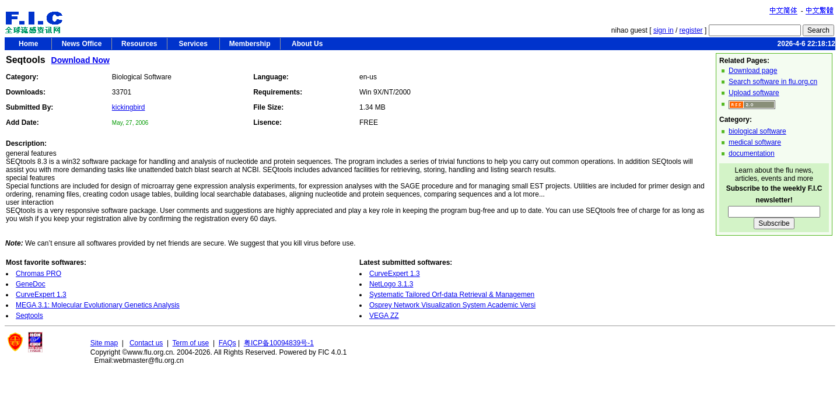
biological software (757, 131)
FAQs (227, 343)
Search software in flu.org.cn (773, 82)
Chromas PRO (38, 274)
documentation (752, 153)
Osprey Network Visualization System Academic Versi (452, 305)
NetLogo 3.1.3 (391, 284)
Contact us (146, 343)
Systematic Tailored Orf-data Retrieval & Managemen (451, 294)
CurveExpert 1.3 (41, 294)
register (691, 30)
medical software (755, 142)
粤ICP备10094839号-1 (279, 343)
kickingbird (128, 107)
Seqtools (29, 316)
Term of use (191, 343)
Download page (753, 70)
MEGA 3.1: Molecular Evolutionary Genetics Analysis (98, 305)
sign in (663, 30)
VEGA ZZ (384, 316)
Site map (104, 343)
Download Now (80, 60)
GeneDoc (31, 284)
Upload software (754, 93)
